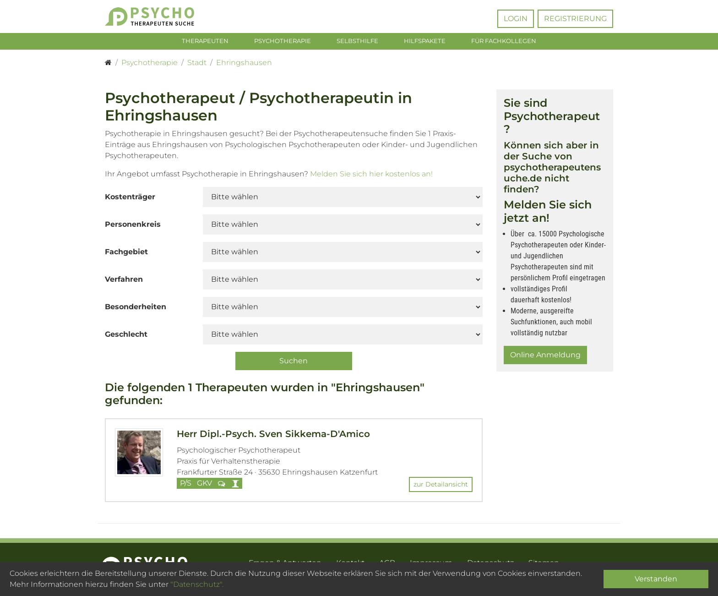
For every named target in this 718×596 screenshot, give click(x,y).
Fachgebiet (126, 253)
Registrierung (575, 18)
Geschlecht (126, 336)
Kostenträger (130, 198)
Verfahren (124, 281)
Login (516, 18)
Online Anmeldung (545, 356)
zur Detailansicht (440, 486)
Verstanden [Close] (656, 578)
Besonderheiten (135, 308)
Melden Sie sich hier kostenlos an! (371, 175)
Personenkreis (133, 226)
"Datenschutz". (196, 584)
